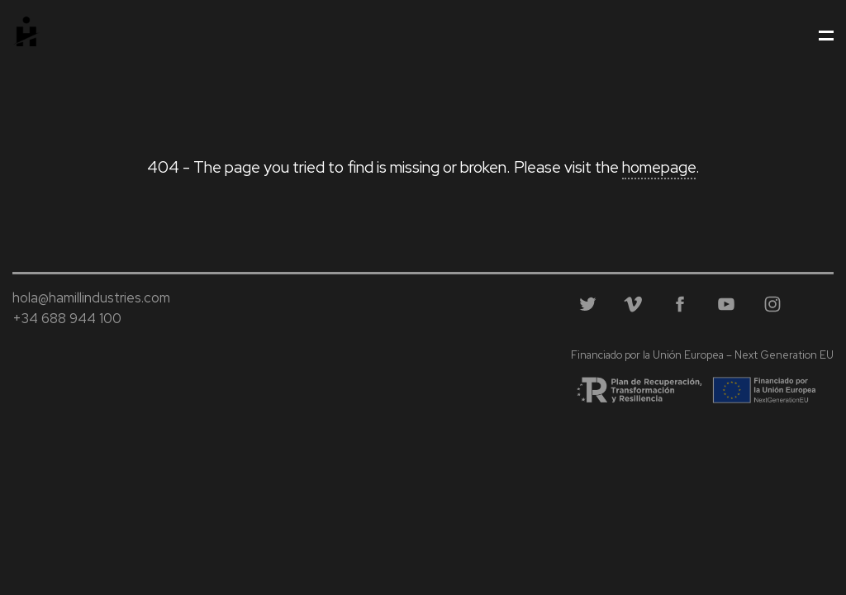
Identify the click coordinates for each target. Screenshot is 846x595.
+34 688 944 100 (66, 318)
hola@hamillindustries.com (91, 297)
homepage (659, 167)
